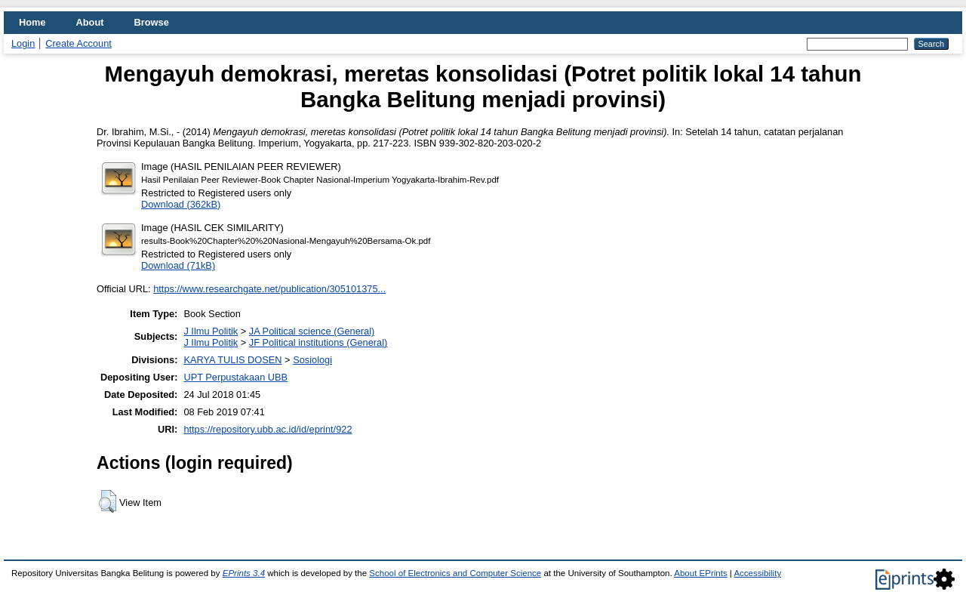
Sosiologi (312, 359)
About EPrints (700, 573)
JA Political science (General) (311, 331)
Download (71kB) (178, 265)
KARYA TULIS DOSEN (232, 359)
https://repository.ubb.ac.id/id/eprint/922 (267, 429)
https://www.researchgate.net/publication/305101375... (269, 288)
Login (23, 43)
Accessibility (757, 573)
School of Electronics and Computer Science (455, 573)
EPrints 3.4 (244, 573)
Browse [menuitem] (151, 22)
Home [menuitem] (32, 22)
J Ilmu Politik (210, 331)
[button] (107, 501)
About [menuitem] (90, 22)
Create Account (78, 43)
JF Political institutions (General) (318, 342)
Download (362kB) (180, 204)
